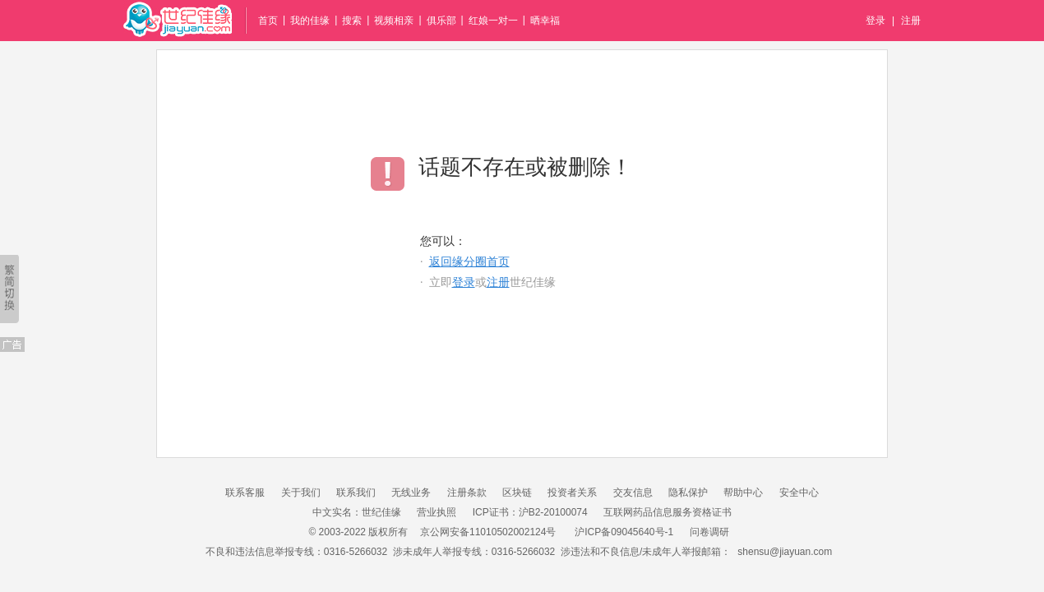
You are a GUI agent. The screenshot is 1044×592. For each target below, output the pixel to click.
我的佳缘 (310, 20)
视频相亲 (393, 20)
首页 (268, 20)
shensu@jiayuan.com (784, 551)
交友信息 (633, 492)
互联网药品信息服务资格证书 (667, 512)
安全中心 (799, 492)
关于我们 (301, 492)
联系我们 (356, 492)
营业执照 (436, 512)
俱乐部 (441, 20)
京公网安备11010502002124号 (488, 532)
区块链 (517, 492)
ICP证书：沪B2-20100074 (530, 512)
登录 (875, 20)
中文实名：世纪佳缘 (356, 512)
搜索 (352, 20)
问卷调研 (709, 532)
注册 (911, 20)
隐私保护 (688, 492)
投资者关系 (572, 492)
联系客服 (245, 492)
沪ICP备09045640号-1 (624, 532)
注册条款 (467, 492)
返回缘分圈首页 (469, 262)
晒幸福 (545, 20)
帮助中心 (743, 492)
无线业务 (411, 492)
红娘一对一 (493, 20)
